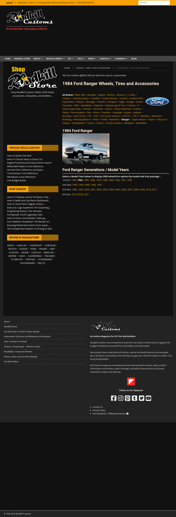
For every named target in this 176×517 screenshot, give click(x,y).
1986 (92, 180)
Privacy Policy (98, 410)
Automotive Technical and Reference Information (27, 336)
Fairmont (98, 108)
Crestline (95, 98)
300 (83, 94)
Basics (37, 58)
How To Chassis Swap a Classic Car (24, 159)
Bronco (111, 94)
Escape (130, 101)
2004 (111, 189)
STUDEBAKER (45, 259)
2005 (117, 189)
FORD (77, 94)
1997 (99, 184)
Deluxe (80, 101)
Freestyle (117, 112)
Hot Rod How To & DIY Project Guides (21, 331)
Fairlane (87, 108)
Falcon (108, 108)
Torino (90, 123)
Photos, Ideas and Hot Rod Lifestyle (20, 356)
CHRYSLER (50, 245)
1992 (129, 180)
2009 (142, 189)
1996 (93, 184)
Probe (104, 119)
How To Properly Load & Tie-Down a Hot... (28, 197)
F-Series (131, 105)
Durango (90, 101)
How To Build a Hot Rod (19, 155)
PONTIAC (30, 259)
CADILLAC (22, 245)
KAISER (24, 252)
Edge (121, 101)
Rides (91, 58)
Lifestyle (104, 58)
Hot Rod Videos (11, 361)
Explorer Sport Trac (115, 105)
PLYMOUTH (17, 259)
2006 (123, 189)
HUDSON (13, 252)
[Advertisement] (115, 31)
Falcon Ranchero (122, 108)
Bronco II (121, 94)
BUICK (10, 245)
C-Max (132, 94)
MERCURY (49, 252)
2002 (99, 189)
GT (89, 115)
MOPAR (12, 255)
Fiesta (65, 112)
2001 (92, 189)
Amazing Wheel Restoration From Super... (28, 225)
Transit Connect (114, 123)
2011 (154, 189)
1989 (111, 180)
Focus (96, 112)
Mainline (145, 115)
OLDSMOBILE (35, 255)
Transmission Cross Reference (22, 173)
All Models (141, 123)
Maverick (156, 115)
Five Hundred (77, 112)
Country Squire (81, 98)
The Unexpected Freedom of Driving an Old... (30, 228)
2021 (86, 194)
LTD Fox (126, 115)
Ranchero (114, 119)
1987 (98, 180)
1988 (104, 180)
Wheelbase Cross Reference (21, 176)
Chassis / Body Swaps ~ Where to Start (22, 346)
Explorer (98, 105)
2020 (80, 194)
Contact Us (97, 407)
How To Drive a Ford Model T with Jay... (27, 218)
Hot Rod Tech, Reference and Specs (25, 169)
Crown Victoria (109, 98)
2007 (129, 189)
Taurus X (161, 119)
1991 (123, 180)
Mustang (66, 119)
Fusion (127, 112)
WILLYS (41, 262)
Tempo (66, 123)
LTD (96, 115)
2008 (136, 189)
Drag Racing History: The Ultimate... (25, 211)
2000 (86, 189)
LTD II (135, 115)
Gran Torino (80, 115)
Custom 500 (136, 98)
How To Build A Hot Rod (15, 341)
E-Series (101, 101)
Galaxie (137, 112)
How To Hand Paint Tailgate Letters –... (26, 203)
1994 (81, 184)
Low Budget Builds (16, 180)
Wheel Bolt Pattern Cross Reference (25, 166)
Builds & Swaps (54, 58)
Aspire (101, 94)
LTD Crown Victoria (109, 115)
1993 (74, 184)
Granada (66, 115)
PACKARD (49, 255)
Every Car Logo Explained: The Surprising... (28, 207)
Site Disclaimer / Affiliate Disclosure (110, 413)
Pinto (95, 119)
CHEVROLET (36, 245)
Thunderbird (78, 123)
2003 (105, 189)
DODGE (23, 248)
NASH (22, 255)
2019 (74, 194)
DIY (69, 58)
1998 (74, 189)
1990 (117, 180)
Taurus (151, 119)
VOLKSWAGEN (27, 262)
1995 (87, 184)
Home (8, 58)
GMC (52, 248)
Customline (68, 101)
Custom (124, 98)
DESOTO (12, 248)
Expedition (86, 105)
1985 (86, 180)
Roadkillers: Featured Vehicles (18, 351)
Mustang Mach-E (82, 119)
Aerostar (91, 94)
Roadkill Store (22, 58)
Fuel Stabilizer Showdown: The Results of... (28, 221)
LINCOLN (36, 252)
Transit (99, 123)
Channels (120, 58)
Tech (79, 58)
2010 (148, 189)
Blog (134, 58)
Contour (66, 98)
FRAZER (43, 248)
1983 (73, 180)
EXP (76, 105)
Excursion (67, 105)
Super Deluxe (138, 119)
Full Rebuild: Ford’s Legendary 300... (25, 214)
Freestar (106, 112)
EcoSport (112, 101)
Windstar (129, 123)
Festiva (137, 108)
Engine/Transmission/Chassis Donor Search (29, 162)
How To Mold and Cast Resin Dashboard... (28, 200)
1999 (80, 189)
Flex (89, 112)
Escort (139, 101)
